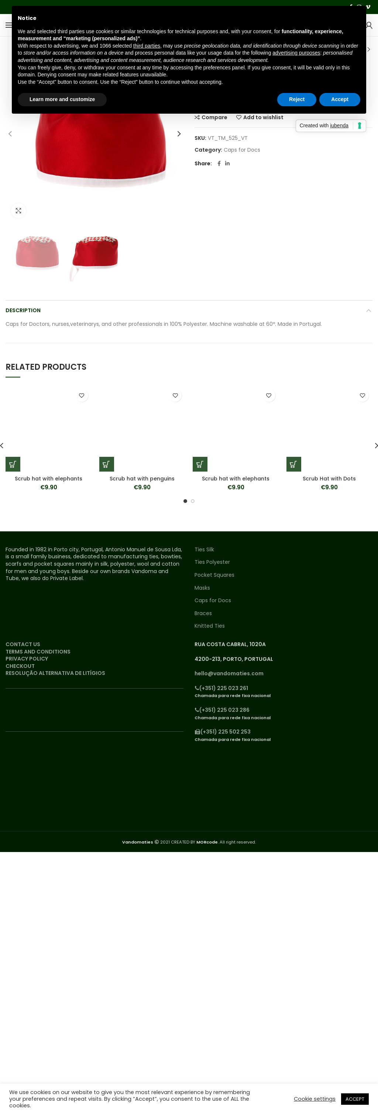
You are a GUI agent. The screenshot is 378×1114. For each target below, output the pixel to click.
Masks (202, 588)
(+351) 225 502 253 (223, 731)
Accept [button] (339, 99)
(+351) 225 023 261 (221, 688)
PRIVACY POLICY (27, 658)
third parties (146, 46)
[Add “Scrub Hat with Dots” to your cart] (293, 464)
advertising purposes (296, 53)
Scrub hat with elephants (48, 478)
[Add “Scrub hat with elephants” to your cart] (13, 464)
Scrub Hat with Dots (329, 478)
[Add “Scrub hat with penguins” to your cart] (106, 464)
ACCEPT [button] (355, 1099)
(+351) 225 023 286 (222, 710)
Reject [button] (297, 99)
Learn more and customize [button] (62, 99)
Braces (203, 613)
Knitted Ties (210, 626)
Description (23, 310)
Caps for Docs (242, 150)
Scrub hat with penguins (142, 478)
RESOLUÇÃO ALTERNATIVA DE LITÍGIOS (55, 673)
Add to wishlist (81, 395)
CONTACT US (23, 644)
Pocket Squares (214, 575)
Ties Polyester (212, 562)
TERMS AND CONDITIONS (38, 651)
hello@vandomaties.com (229, 673)
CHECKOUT (20, 666)
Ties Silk (204, 549)
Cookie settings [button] (315, 1099)
